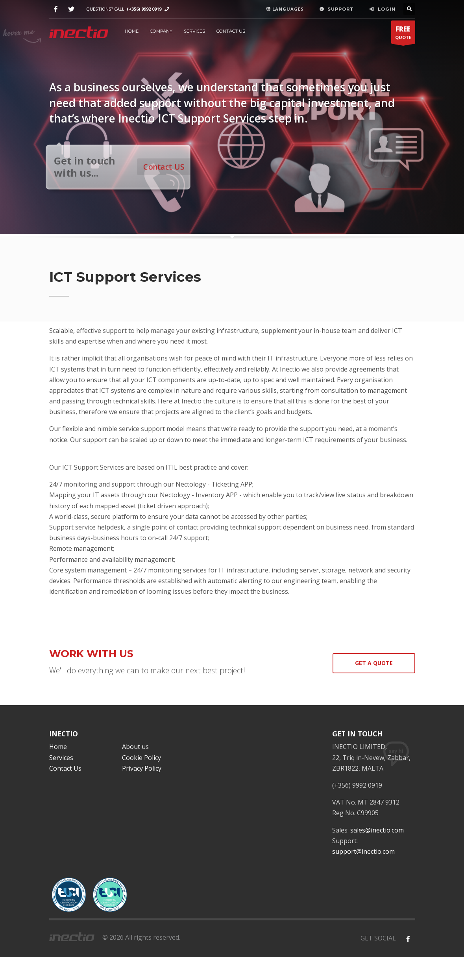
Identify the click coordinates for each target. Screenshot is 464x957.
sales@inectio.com (377, 830)
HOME (132, 31)
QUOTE (403, 34)
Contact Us (230, 31)
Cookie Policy (141, 757)
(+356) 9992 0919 (144, 9)
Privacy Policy (141, 768)
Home (58, 746)
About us (135, 746)
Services (194, 31)
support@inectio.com (363, 851)
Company (161, 31)
